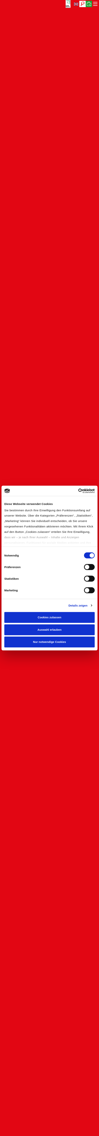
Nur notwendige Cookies (49, 641)
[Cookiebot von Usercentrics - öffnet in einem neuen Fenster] (78, 490)
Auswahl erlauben (50, 629)
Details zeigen (77, 605)
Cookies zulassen (49, 617)
